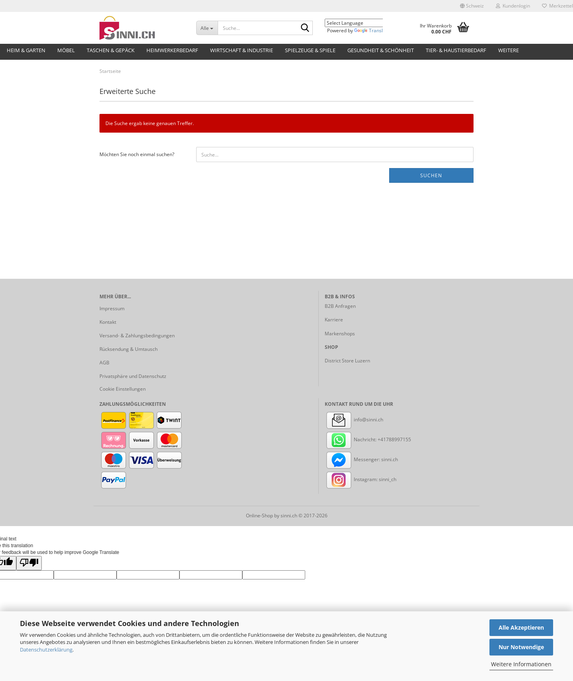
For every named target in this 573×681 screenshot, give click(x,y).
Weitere (508, 50)
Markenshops (340, 333)
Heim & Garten (26, 50)
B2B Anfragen (340, 306)
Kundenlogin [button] (513, 5)
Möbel (66, 50)
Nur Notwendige (521, 647)
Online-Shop (259, 515)
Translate (372, 30)
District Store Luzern (347, 360)
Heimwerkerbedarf (172, 50)
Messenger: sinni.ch (361, 459)
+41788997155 (394, 439)
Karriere (334, 319)
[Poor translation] (29, 563)
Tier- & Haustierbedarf (456, 50)
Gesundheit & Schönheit (380, 50)
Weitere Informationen (521, 664)
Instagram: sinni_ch (360, 479)
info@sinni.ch (354, 419)
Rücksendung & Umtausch (128, 349)
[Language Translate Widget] (360, 23)
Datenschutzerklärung (46, 649)
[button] (472, 6)
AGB (104, 362)
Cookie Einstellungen (122, 389)
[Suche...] (207, 28)
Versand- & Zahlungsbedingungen (137, 335)
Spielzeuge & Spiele (310, 50)
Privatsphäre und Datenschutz (132, 376)
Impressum (112, 308)
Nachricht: (351, 439)
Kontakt (107, 322)
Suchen (431, 175)
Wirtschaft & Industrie (241, 50)
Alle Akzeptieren (521, 627)
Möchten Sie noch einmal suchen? (136, 154)
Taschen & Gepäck (110, 50)
